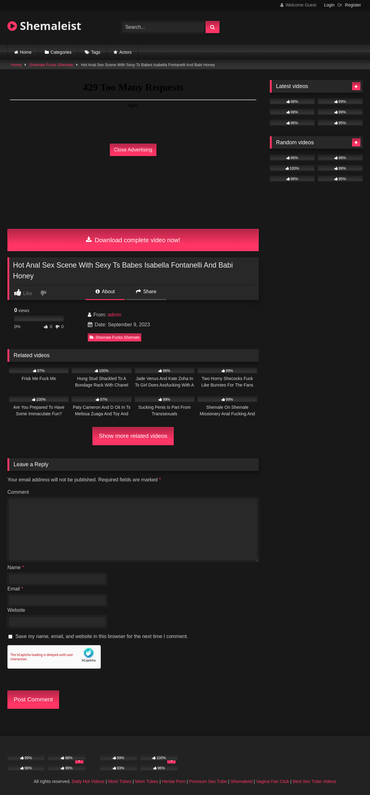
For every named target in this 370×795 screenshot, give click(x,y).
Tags (95, 52)
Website (16, 610)
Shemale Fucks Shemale (51, 64)
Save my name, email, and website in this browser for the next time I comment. (101, 636)
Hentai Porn (173, 781)
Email (15, 588)
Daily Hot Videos (88, 781)
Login (329, 4)
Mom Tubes (119, 781)
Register (353, 4)
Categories (61, 52)
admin (114, 314)
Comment (18, 492)
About (105, 291)
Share (146, 291)
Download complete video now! (133, 240)
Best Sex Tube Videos (314, 781)
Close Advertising (133, 149)
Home (26, 52)
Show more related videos (133, 436)
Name (15, 567)
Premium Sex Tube (208, 781)
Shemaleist (44, 25)
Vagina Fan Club (272, 781)
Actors (125, 52)
